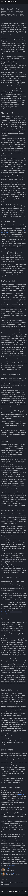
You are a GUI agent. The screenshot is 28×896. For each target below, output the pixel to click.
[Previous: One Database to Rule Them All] (2, 891)
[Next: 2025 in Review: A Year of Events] (16, 891)
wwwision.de (11, 865)
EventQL (3, 612)
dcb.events (21, 794)
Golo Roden (8, 868)
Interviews (20, 882)
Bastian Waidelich (10, 873)
